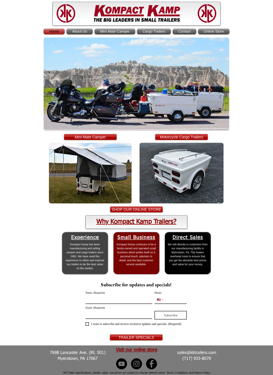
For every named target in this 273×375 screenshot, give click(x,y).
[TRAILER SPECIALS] (136, 337)
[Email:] (118, 315)
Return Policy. (202, 372)
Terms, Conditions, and (180, 372)
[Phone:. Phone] (174, 300)
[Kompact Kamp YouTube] (121, 363)
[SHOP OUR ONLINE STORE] (136, 209)
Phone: (158, 292)
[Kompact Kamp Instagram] (136, 363)
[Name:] (118, 300)
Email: (95, 307)
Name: (95, 292)
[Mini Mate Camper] (90, 137)
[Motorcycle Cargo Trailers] (181, 137)
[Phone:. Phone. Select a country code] (160, 299)
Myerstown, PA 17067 (78, 359)
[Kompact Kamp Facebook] (151, 363)
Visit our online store (136, 350)
